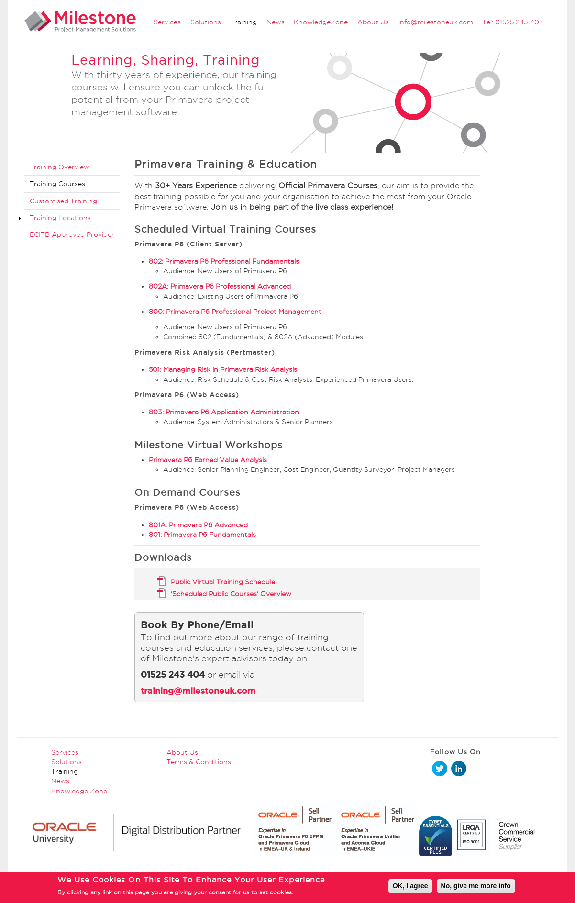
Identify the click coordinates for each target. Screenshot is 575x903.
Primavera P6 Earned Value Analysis (208, 460)
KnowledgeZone (321, 22)
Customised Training (63, 201)
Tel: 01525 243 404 (512, 22)
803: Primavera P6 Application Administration (224, 412)
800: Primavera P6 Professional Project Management (235, 311)
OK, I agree (410, 888)
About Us (373, 22)
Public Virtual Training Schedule (223, 582)
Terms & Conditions (198, 762)
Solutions (205, 22)
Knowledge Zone (79, 791)
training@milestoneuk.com (198, 690)
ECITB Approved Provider (72, 234)
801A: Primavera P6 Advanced (198, 525)
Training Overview (59, 167)
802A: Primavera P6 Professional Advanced (220, 286)
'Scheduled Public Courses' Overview (231, 594)
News (275, 22)
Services (167, 22)
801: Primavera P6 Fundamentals (202, 534)
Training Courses (57, 184)
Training (243, 22)
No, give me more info (476, 888)
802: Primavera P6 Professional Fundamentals (224, 261)
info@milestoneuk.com (435, 22)
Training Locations (60, 218)
